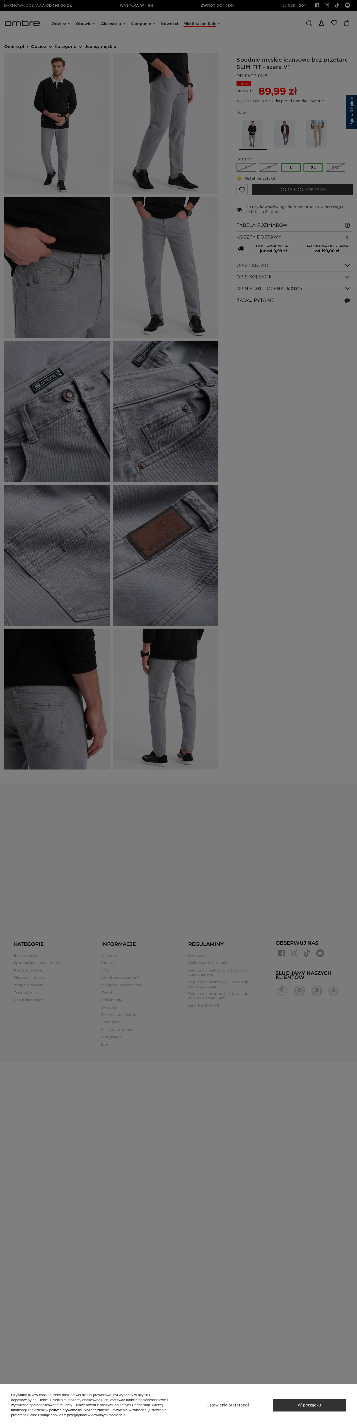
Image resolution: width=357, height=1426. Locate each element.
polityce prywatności (65, 1410)
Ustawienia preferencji (228, 1405)
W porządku (309, 1405)
